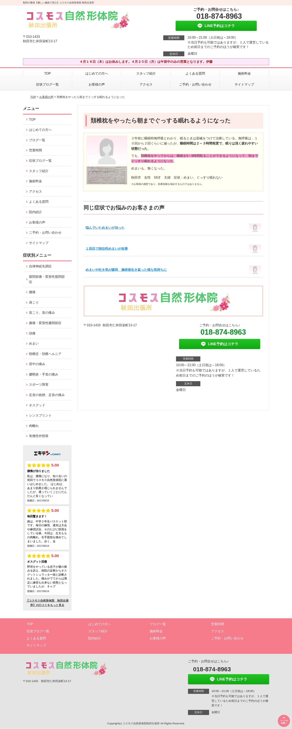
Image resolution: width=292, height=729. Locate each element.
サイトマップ (244, 84)
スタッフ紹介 (146, 73)
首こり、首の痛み (42, 312)
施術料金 (244, 73)
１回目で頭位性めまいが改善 (107, 248)
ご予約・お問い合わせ (195, 84)
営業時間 (35, 150)
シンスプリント (40, 415)
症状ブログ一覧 (47, 84)
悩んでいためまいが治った (105, 227)
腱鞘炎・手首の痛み (43, 374)
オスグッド (37, 405)
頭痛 (32, 333)
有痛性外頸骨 (38, 436)
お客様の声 (97, 84)
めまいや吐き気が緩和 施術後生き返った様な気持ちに (126, 269)
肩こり (34, 302)
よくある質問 (195, 73)
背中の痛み (37, 364)
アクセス (146, 84)
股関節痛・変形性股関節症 (47, 279)
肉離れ (34, 425)
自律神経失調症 (40, 266)
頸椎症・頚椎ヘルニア (45, 354)
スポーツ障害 (38, 384)
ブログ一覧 (37, 140)
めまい (34, 343)
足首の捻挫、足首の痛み (47, 395)
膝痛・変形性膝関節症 (45, 323)
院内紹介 (35, 212)
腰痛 (32, 292)
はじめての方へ (96, 73)
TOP (47, 73)
